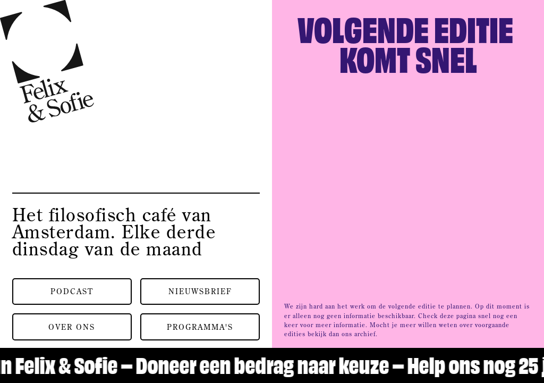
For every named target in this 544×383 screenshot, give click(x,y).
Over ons (71, 327)
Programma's (200, 327)
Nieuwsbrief (200, 291)
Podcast (72, 291)
